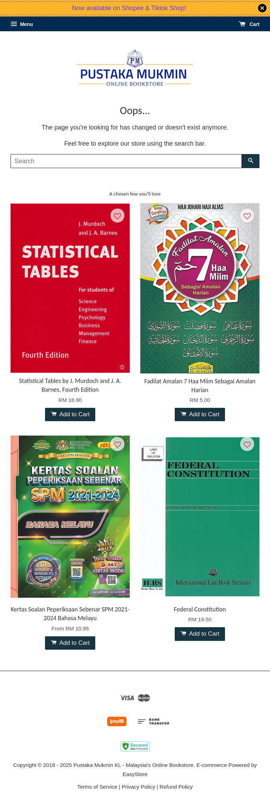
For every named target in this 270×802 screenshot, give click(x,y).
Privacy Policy (138, 787)
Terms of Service (97, 787)
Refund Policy (176, 787)
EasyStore (135, 774)
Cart (249, 24)
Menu (22, 24)
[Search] (126, 161)
